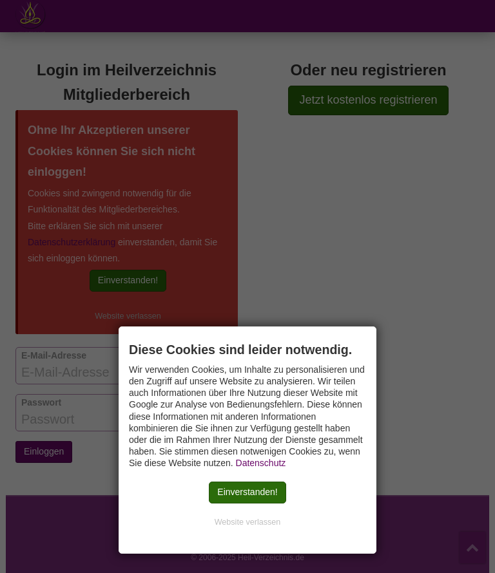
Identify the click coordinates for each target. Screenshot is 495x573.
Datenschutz (261, 463)
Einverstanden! (247, 492)
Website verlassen (248, 522)
